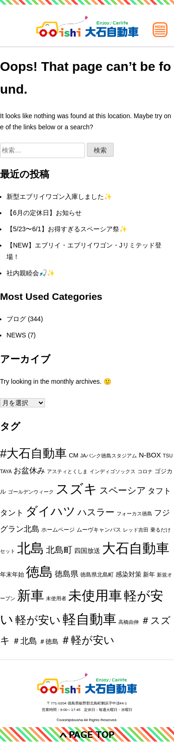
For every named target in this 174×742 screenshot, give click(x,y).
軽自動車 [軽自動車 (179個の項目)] (89, 619)
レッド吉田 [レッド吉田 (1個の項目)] (135, 530)
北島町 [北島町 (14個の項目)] (59, 550)
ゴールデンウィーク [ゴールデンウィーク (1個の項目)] (31, 492)
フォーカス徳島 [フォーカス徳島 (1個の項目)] (134, 513)
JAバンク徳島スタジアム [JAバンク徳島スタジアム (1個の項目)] (108, 455)
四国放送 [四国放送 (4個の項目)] (87, 550)
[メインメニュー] (160, 29)
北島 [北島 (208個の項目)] (30, 548)
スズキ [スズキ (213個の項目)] (76, 489)
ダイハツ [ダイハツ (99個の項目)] (51, 511)
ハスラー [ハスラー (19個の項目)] (96, 512)
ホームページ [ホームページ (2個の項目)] (58, 529)
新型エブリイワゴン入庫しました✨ (59, 196)
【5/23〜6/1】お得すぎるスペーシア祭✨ (66, 229)
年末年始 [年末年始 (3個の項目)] (12, 574)
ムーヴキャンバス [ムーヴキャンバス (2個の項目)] (99, 529)
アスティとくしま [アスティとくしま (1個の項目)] (67, 471)
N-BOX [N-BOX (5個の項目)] (150, 455)
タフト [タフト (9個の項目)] (159, 491)
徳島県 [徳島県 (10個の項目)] (66, 573)
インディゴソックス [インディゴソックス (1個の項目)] (112, 471)
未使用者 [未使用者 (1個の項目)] (56, 598)
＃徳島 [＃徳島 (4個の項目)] (48, 641)
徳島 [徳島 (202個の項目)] (39, 571)
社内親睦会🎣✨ (30, 273)
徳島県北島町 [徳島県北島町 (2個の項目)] (97, 574)
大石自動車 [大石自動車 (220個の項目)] (135, 548)
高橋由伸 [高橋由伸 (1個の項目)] (128, 622)
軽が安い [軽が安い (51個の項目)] (38, 620)
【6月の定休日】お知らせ (44, 212)
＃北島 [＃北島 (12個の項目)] (24, 641)
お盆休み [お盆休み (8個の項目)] (29, 470)
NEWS (16, 335)
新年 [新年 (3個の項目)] (149, 574)
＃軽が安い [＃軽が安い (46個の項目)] (87, 640)
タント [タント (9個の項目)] (12, 512)
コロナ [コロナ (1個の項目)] (145, 471)
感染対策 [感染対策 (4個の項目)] (129, 574)
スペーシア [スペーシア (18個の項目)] (122, 490)
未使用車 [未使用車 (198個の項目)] (95, 595)
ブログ (16, 319)
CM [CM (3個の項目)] (73, 455)
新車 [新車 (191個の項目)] (30, 595)
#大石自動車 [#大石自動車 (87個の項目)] (33, 453)
